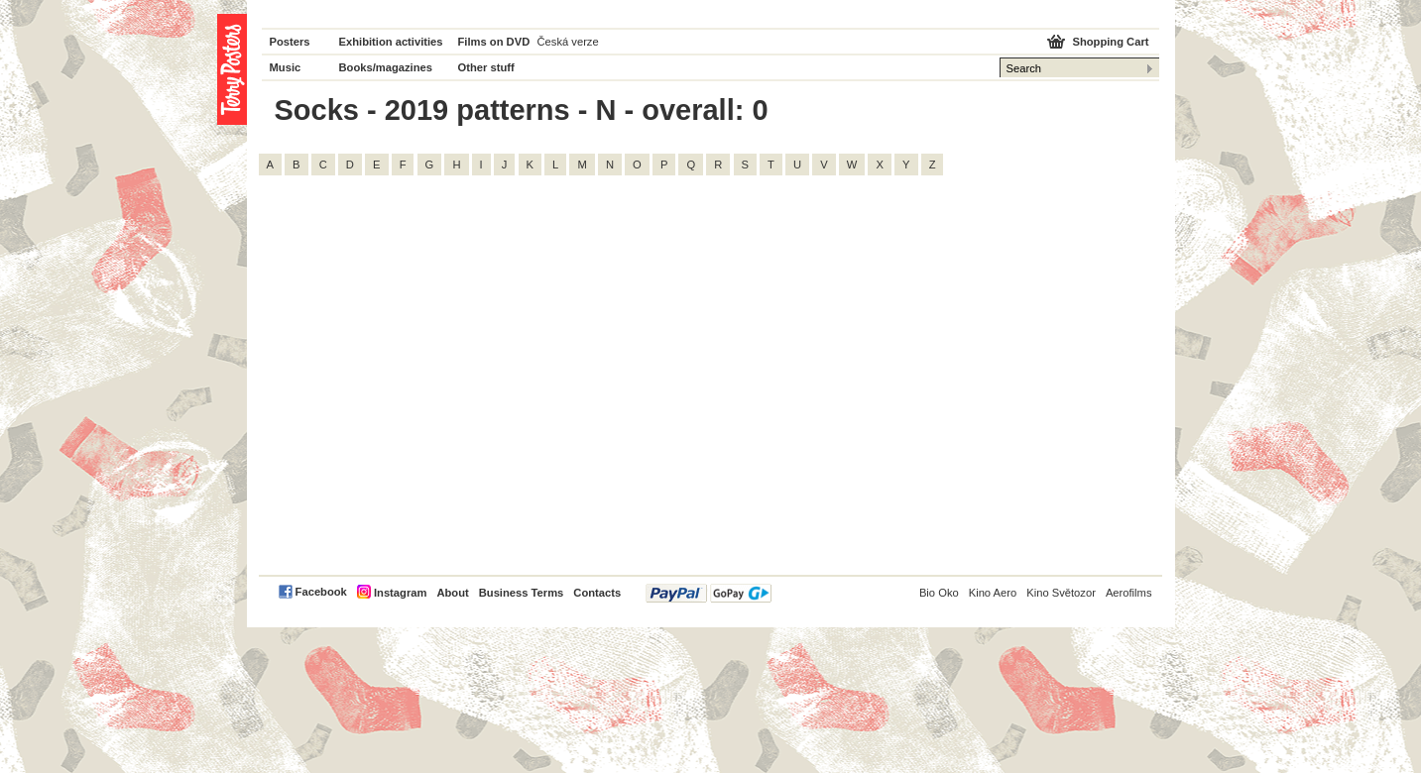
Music (285, 67)
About (452, 593)
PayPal (708, 593)
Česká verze (568, 42)
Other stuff (486, 67)
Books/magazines (386, 67)
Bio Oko (939, 593)
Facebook (321, 592)
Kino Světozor (1061, 593)
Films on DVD (494, 42)
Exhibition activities (391, 42)
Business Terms (521, 593)
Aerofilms (1129, 593)
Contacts (597, 593)
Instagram (400, 593)
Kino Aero (993, 593)
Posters (290, 42)
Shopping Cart (1110, 42)
